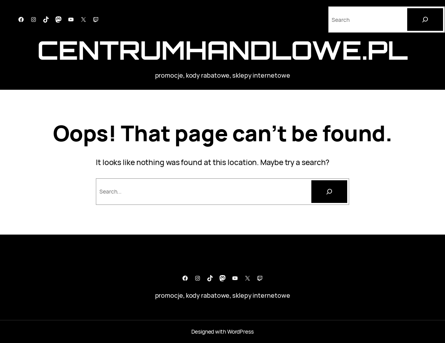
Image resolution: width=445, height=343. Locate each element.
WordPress (240, 331)
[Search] (425, 19)
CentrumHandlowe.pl (222, 50)
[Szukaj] (329, 191)
